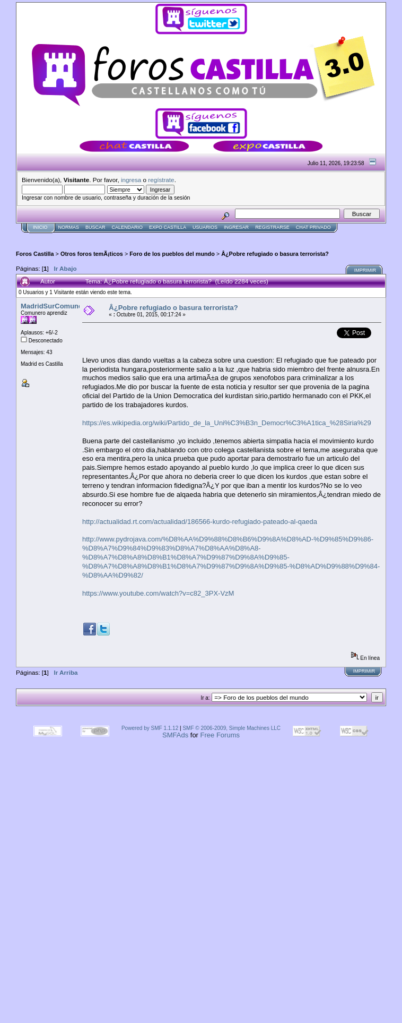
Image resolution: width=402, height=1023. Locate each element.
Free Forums (220, 735)
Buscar (95, 227)
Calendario (127, 227)
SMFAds (175, 735)
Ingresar (236, 227)
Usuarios (205, 227)
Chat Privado (313, 227)
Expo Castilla (167, 227)
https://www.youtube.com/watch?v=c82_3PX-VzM (158, 593)
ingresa (131, 179)
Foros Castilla (35, 254)
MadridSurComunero (55, 306)
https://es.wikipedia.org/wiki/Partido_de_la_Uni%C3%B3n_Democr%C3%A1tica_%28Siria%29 (226, 423)
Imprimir (365, 270)
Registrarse (272, 227)
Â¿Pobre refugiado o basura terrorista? (275, 254)
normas (69, 227)
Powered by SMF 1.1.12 (149, 728)
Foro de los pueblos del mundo (172, 254)
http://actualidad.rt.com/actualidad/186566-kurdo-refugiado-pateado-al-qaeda (199, 522)
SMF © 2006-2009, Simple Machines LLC (231, 728)
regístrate (161, 179)
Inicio (40, 227)
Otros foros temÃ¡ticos (91, 254)
